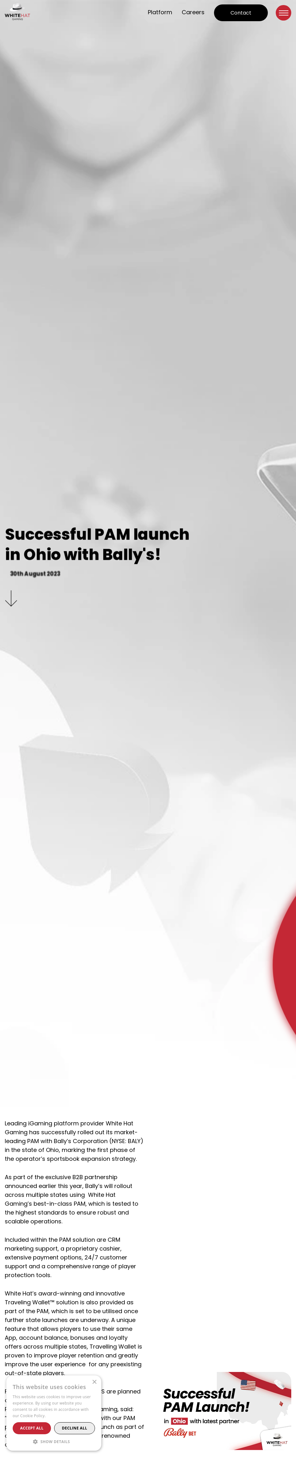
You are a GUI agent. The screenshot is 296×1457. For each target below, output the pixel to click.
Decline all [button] (74, 1428)
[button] (54, 1441)
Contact (240, 12)
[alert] (53, 1413)
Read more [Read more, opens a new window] (57, 1415)
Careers (193, 12)
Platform (160, 12)
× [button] (94, 1382)
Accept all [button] (32, 1428)
